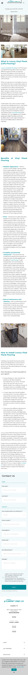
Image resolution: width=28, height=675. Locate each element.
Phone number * (6, 520)
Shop (14, 642)
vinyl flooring (14, 260)
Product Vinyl (7, 19)
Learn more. (20, 667)
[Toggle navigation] (2, 3)
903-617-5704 (14, 11)
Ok (14, 669)
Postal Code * (5, 540)
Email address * (6, 530)
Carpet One (4, 17)
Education (14, 654)
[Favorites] (23, 3)
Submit (14, 587)
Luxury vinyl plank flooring (9, 68)
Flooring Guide (13, 17)
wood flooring (16, 112)
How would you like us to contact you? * (12, 511)
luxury (15, 114)
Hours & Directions (14, 612)
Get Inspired (14, 648)
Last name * (5, 496)
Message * (4, 559)
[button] (20, 3)
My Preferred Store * (7, 549)
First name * (5, 486)
